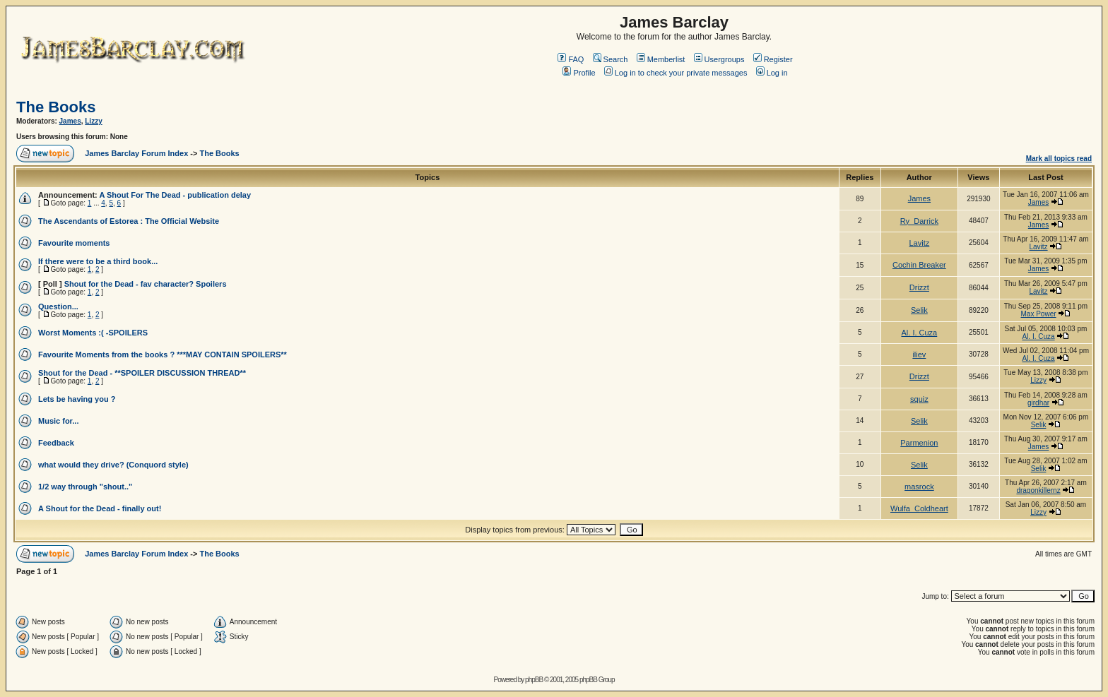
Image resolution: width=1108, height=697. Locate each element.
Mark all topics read (1059, 158)
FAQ (571, 59)
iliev (919, 354)
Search (610, 59)
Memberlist (661, 59)
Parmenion (919, 443)
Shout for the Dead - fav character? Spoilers (145, 284)
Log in (772, 72)
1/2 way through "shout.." (85, 486)
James (70, 121)
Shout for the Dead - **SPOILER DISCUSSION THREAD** (142, 373)
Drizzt (919, 287)
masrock (919, 486)
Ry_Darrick (919, 221)
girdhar (1038, 403)
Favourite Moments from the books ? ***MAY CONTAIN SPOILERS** (162, 354)
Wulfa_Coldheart (919, 508)
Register (773, 59)
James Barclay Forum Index (136, 153)
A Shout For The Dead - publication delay (175, 195)
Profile (578, 72)
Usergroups (719, 59)
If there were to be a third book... (98, 261)
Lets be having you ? (76, 399)
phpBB (534, 680)
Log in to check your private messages (676, 72)
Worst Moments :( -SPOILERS (93, 332)
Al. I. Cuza (920, 332)
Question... (58, 306)
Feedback (56, 443)
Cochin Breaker (919, 265)
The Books (55, 107)
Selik (919, 310)
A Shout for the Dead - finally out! (99, 508)
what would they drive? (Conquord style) (113, 464)
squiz (919, 399)
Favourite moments (74, 243)
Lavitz (919, 243)
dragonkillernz (1038, 490)
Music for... (58, 421)
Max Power (1038, 314)
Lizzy (93, 121)
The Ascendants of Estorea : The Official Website (128, 221)
